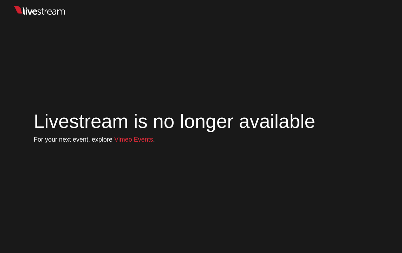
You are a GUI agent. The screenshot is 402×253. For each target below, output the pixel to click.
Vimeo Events (133, 139)
